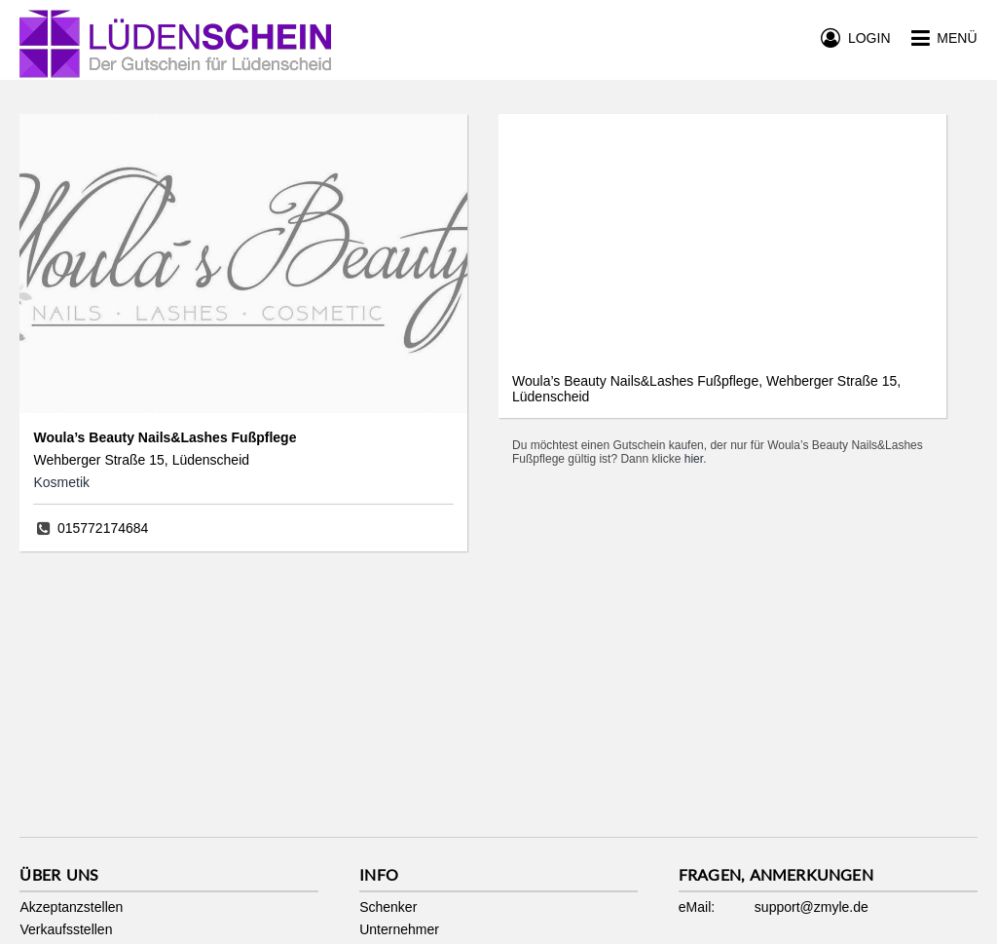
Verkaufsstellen (65, 929)
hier (693, 459)
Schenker (388, 907)
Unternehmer (399, 929)
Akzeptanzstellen (71, 907)
